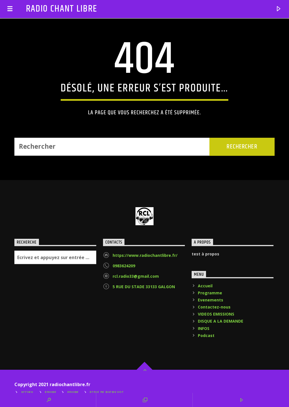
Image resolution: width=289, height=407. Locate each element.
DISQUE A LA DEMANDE (220, 321)
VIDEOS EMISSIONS (216, 314)
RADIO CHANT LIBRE (62, 9)
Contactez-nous (214, 307)
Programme (210, 293)
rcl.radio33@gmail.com (136, 276)
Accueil (205, 285)
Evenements (210, 300)
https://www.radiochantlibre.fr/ (145, 255)
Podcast (206, 335)
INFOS (203, 328)
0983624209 (124, 265)
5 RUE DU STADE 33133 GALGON (144, 286)
